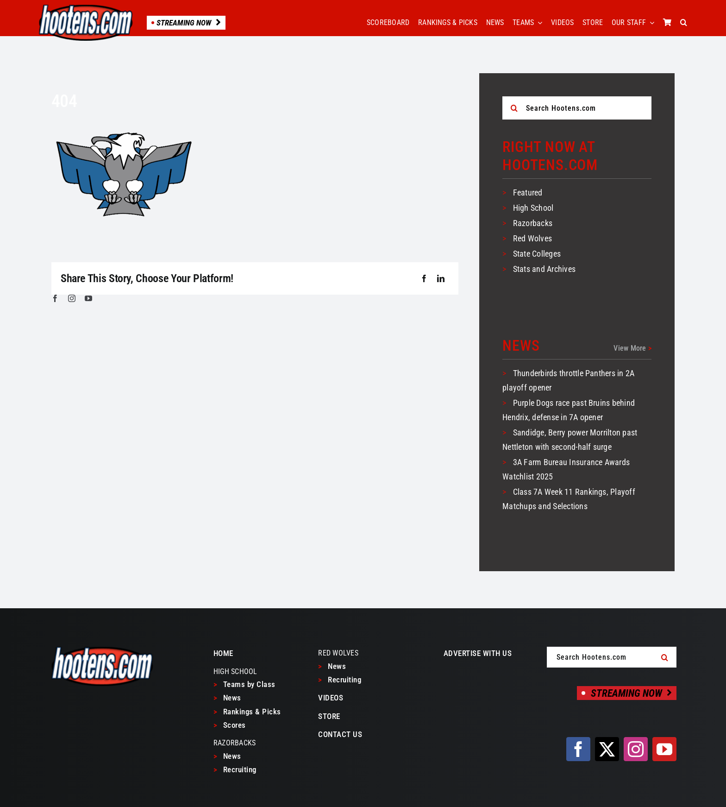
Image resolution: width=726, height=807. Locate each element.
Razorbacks (532, 223)
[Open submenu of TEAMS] (538, 22)
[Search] (514, 108)
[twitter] (607, 749)
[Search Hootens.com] (576, 108)
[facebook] (55, 298)
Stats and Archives (544, 269)
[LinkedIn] (440, 278)
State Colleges (537, 253)
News (227, 697)
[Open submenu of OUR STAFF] (650, 22)
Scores (229, 725)
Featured (528, 192)
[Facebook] (424, 278)
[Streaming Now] (626, 693)
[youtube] (88, 298)
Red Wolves (532, 238)
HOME (223, 653)
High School (533, 208)
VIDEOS (330, 697)
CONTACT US (340, 734)
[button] (683, 22)
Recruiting (235, 769)
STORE (329, 716)
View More (632, 348)
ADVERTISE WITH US (478, 653)
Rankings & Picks (247, 711)
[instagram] (71, 298)
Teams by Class (244, 684)
